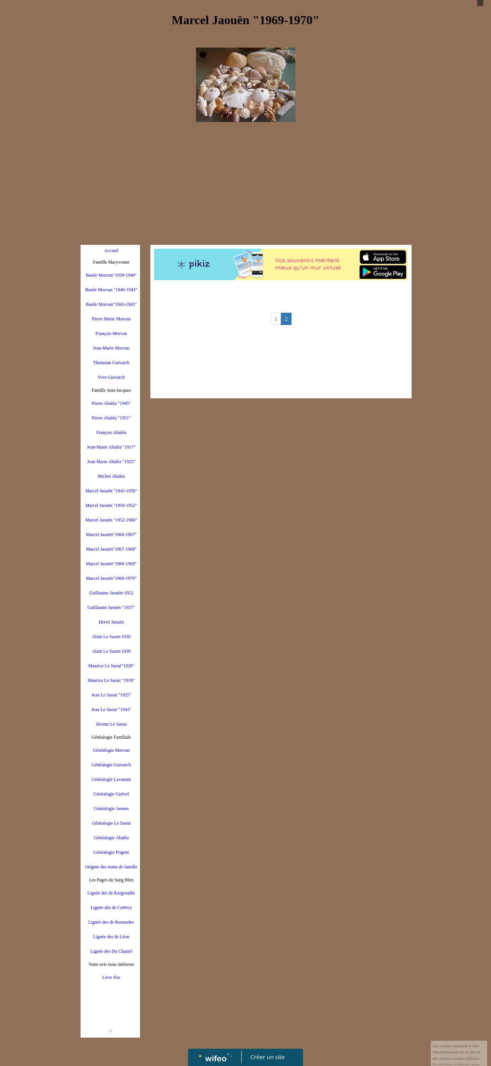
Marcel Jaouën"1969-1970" (111, 578)
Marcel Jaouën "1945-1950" (111, 490)
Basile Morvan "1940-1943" (111, 289)
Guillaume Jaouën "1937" (111, 607)
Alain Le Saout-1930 (111, 636)
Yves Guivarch (111, 377)
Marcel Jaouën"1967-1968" (111, 549)
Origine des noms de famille (111, 867)
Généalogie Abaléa (111, 837)
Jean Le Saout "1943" (111, 709)
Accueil (111, 250)
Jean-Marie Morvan (111, 348)
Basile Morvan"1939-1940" (111, 275)
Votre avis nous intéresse (111, 964)
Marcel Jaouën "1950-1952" (111, 505)
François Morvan (111, 333)
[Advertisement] (245, 183)
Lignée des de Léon (111, 936)
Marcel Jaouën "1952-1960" (111, 520)
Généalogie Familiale (111, 737)
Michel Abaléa (111, 476)
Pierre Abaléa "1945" (111, 403)
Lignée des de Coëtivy (111, 907)
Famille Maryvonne (111, 262)
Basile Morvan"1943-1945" (111, 304)
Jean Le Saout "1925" (111, 695)
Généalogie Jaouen (111, 808)
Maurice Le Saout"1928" (111, 665)
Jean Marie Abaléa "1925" (111, 461)
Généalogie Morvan (111, 750)
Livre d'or (111, 977)
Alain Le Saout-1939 (111, 651)
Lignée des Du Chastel (111, 951)
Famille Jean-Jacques (111, 390)
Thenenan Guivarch (111, 362)
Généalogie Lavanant (111, 779)
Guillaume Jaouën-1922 (111, 593)
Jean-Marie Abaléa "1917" (111, 447)
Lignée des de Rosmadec (111, 922)
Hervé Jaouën (111, 622)
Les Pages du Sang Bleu (111, 880)
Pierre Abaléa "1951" (111, 418)
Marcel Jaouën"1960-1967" (111, 534)
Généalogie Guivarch (111, 764)
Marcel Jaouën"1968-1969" (111, 563)
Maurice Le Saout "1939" (111, 680)
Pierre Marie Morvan (111, 319)
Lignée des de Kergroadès (111, 893)
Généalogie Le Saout (111, 823)
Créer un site (267, 1057)
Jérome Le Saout (111, 724)
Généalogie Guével (111, 794)
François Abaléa (111, 432)
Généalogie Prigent (111, 852)
